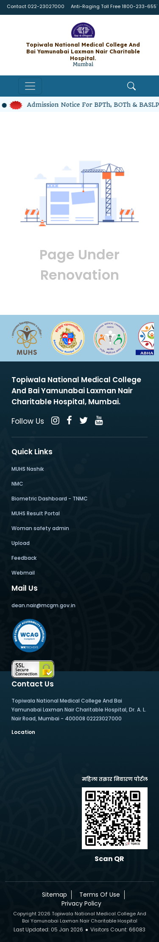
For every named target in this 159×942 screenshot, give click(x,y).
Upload (20, 543)
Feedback (23, 557)
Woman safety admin (40, 528)
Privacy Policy (79, 903)
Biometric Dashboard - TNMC (49, 498)
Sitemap (53, 894)
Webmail (23, 572)
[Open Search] (131, 86)
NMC (17, 483)
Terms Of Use (98, 894)
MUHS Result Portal (35, 513)
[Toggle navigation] (30, 86)
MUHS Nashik (27, 468)
